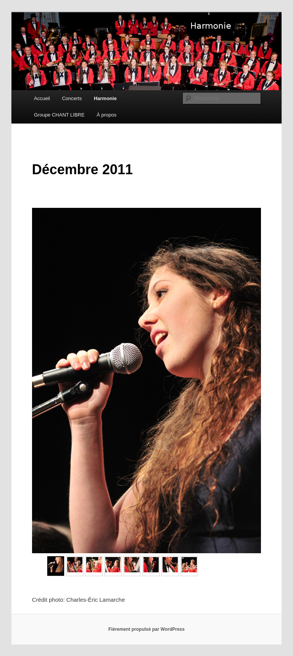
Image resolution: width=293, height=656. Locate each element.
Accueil (42, 98)
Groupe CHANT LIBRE (59, 115)
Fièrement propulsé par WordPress (146, 629)
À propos (106, 115)
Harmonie (105, 98)
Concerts (72, 98)
